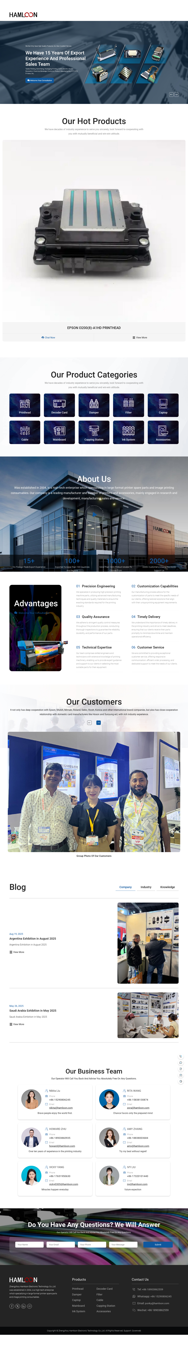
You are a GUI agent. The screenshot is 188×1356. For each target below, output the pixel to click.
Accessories (103, 1332)
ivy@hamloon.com (138, 1202)
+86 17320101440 (137, 1194)
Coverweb (136, 1352)
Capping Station (105, 1326)
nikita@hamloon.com (61, 1126)
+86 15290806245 (59, 1118)
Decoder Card (104, 1307)
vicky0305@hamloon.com (64, 1202)
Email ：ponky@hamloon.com (24, 4)
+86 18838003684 (137, 1156)
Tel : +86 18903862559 (58, 4)
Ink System (78, 1332)
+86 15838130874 (137, 1118)
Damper (77, 1313)
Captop (76, 1320)
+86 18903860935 (59, 1156)
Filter (99, 1313)
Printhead (77, 1307)
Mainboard (78, 1326)
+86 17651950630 (59, 1194)
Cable (99, 1320)
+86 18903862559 (152, 1308)
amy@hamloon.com (139, 1164)
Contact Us (140, 15)
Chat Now (48, 339)
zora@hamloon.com (139, 1126)
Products (83, 15)
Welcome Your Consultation (32, 617)
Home (65, 15)
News (121, 15)
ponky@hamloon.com (158, 1322)
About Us (103, 15)
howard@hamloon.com (63, 1164)
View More (139, 339)
